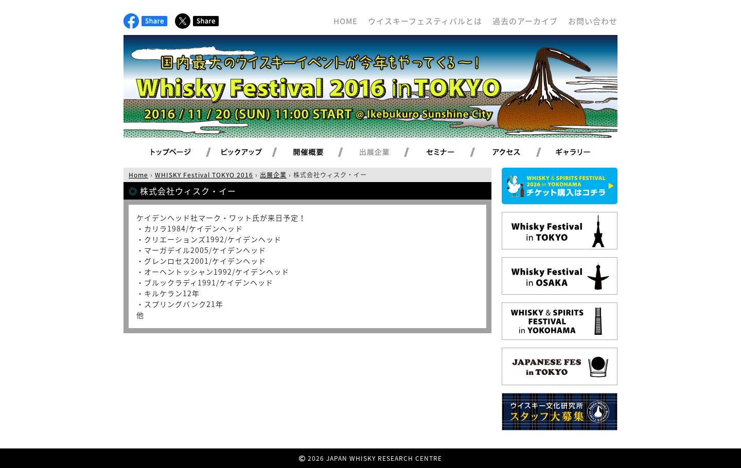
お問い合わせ (592, 21)
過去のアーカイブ (525, 21)
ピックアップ (254, 153)
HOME (345, 21)
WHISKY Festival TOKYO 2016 (204, 174)
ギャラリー (584, 153)
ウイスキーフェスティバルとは (425, 21)
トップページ (172, 153)
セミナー (452, 153)
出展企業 (386, 153)
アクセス (519, 153)
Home (138, 174)
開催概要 (321, 153)
